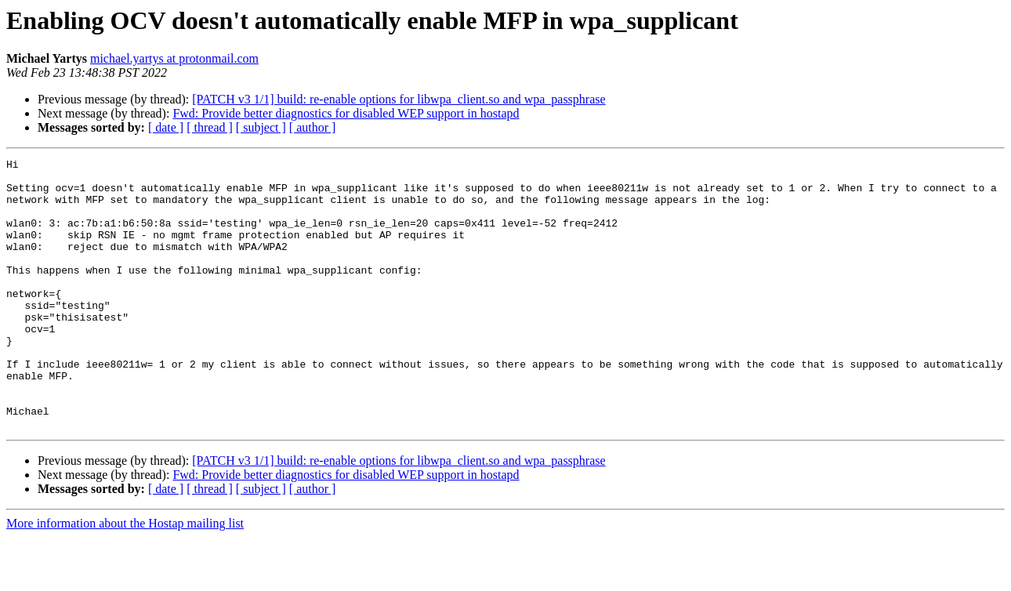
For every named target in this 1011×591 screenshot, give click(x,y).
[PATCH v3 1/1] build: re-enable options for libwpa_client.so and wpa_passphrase (398, 99)
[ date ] (165, 127)
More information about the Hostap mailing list (125, 577)
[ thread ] (210, 127)
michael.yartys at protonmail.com (174, 58)
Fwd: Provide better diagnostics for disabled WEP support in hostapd (345, 113)
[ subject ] (261, 127)
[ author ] (312, 127)
